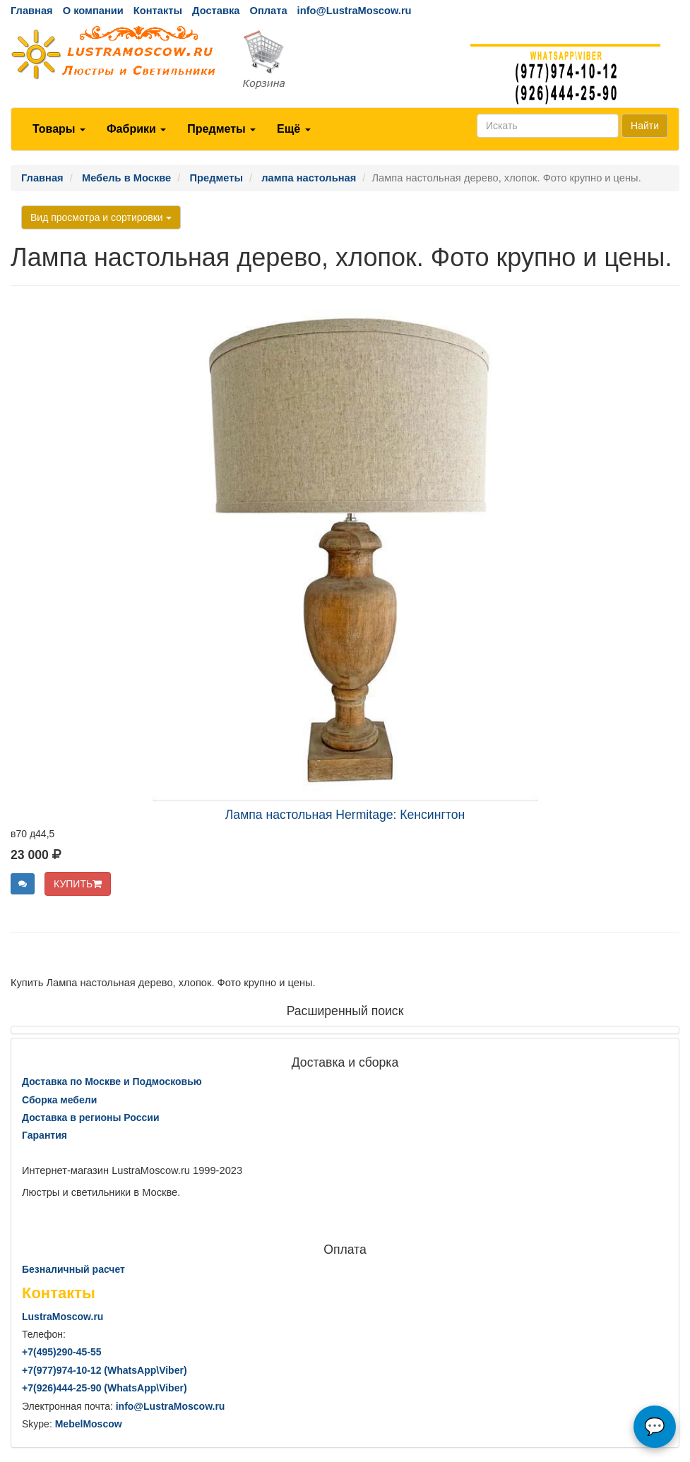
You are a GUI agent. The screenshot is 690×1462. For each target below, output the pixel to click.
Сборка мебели (59, 1100)
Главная (32, 10)
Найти (645, 125)
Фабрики (136, 129)
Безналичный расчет (73, 1269)
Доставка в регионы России (91, 1117)
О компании (93, 10)
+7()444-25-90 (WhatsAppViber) (104, 1388)
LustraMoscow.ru (62, 1316)
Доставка (215, 10)
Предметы (221, 129)
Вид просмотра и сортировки (101, 217)
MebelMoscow (88, 1424)
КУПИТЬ (78, 883)
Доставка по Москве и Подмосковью (112, 1081)
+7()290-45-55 (61, 1352)
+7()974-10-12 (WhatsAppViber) (104, 1370)
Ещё (294, 129)
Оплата (268, 10)
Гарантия (44, 1135)
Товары (58, 129)
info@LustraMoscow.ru (354, 10)
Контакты (157, 10)
